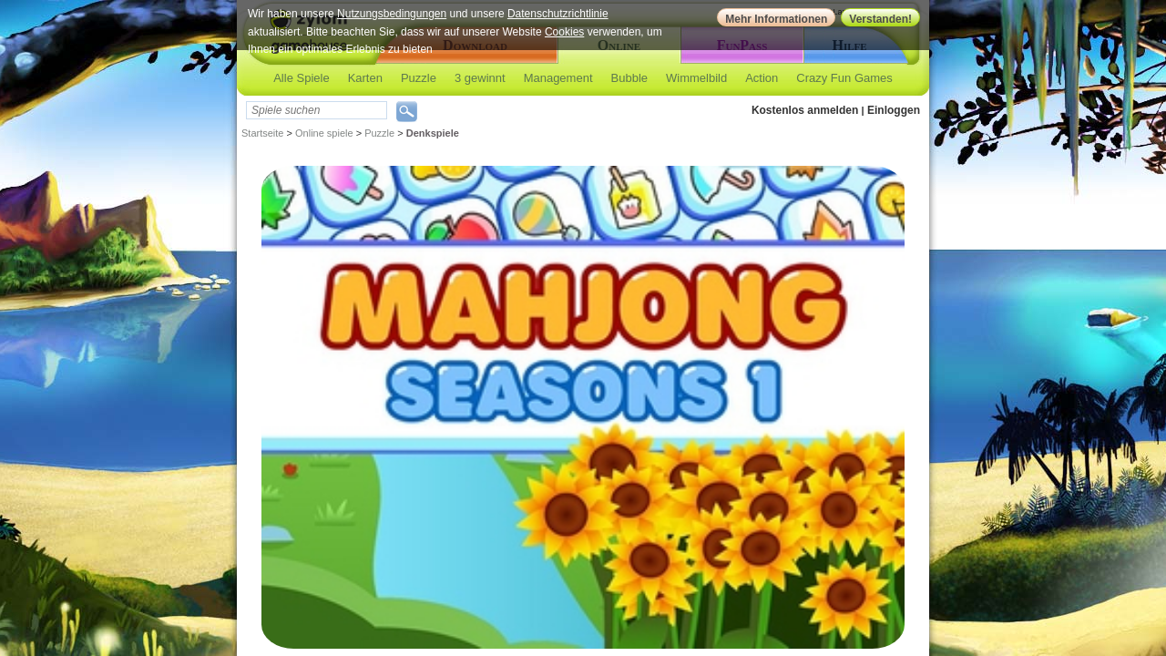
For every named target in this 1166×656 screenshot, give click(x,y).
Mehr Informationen (776, 19)
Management (558, 78)
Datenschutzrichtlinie (558, 13)
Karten (365, 78)
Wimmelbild (696, 78)
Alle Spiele (301, 78)
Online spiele (324, 133)
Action (761, 78)
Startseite (262, 133)
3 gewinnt (480, 78)
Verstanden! (880, 19)
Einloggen (893, 110)
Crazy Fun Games (844, 78)
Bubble (629, 78)
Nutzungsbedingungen (391, 13)
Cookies (564, 32)
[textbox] (316, 110)
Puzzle (418, 78)
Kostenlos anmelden (805, 110)
